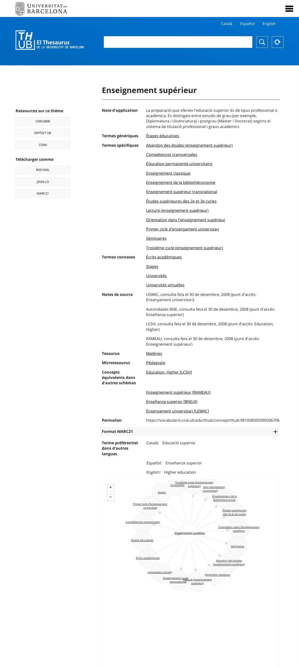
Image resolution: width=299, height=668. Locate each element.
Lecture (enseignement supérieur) (177, 210)
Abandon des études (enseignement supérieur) (189, 145)
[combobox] (178, 42)
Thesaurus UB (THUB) (50, 40)
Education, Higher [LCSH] (169, 372)
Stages (152, 266)
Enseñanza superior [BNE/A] (171, 401)
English (269, 23)
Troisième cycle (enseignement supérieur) (184, 247)
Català (226, 23)
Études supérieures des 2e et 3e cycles (181, 201)
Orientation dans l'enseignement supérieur (185, 220)
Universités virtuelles (165, 285)
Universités (156, 275)
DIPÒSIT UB (42, 133)
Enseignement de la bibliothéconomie (180, 182)
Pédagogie (155, 362)
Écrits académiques (164, 257)
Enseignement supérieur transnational (181, 191)
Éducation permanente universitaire (179, 163)
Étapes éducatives (162, 135)
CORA (43, 145)
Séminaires (156, 238)
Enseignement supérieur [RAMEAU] (178, 392)
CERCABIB (42, 121)
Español (247, 23)
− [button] (110, 497)
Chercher (262, 42)
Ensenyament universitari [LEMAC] (177, 411)
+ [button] (110, 487)
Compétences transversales (171, 154)
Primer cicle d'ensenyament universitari (182, 229)
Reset (277, 42)
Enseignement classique (168, 173)
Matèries (154, 353)
